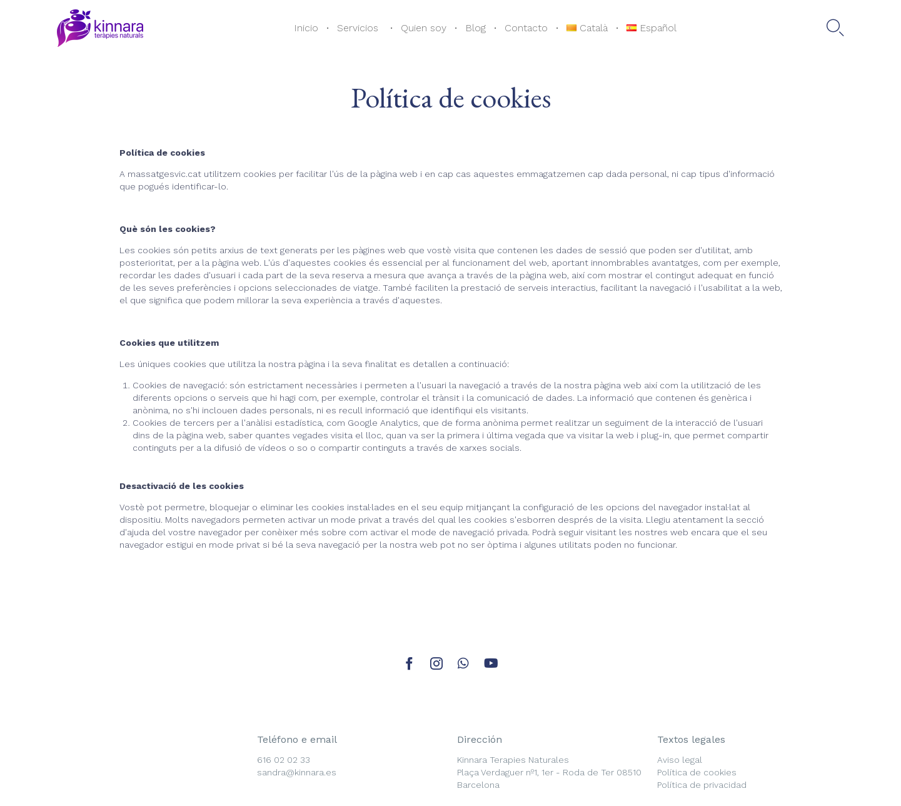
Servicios (359, 28)
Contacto (526, 28)
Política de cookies (697, 772)
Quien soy (423, 28)
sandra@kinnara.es (296, 772)
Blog (475, 28)
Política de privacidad (702, 785)
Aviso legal (679, 760)
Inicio (306, 28)
